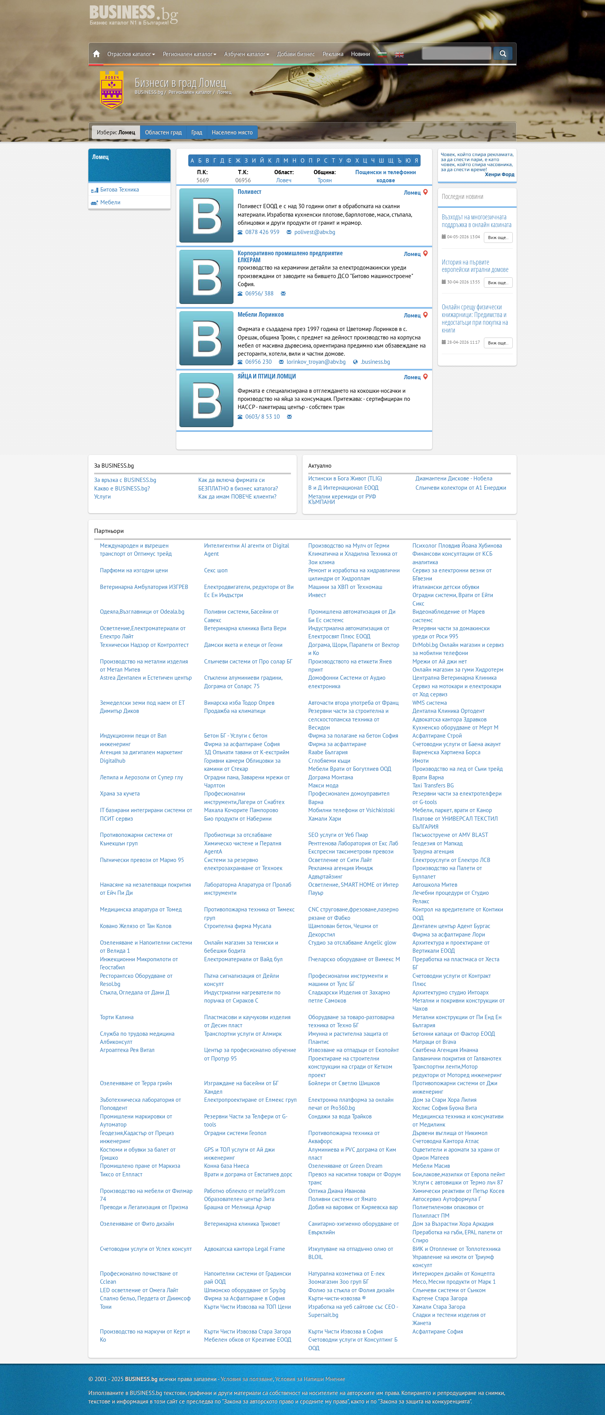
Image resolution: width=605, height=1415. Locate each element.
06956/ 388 (256, 293)
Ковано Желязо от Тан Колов (135, 926)
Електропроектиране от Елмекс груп (250, 1099)
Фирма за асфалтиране (337, 744)
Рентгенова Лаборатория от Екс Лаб (353, 843)
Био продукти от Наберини (238, 818)
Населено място (232, 132)
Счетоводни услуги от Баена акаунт (456, 744)
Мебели (105, 202)
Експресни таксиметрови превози (351, 851)
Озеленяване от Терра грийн (136, 1083)
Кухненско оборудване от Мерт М (455, 727)
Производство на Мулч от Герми (348, 545)
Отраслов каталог (131, 54)
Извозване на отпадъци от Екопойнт (353, 1050)
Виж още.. (498, 237)
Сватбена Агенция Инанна (445, 1050)
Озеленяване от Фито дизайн (137, 1223)
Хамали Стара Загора (438, 1306)
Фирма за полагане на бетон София (353, 735)
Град (196, 132)
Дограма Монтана (330, 777)
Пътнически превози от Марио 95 (142, 860)
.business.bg (371, 361)
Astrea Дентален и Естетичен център (146, 677)
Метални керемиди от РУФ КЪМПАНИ (342, 499)
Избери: (116, 132)
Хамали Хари (324, 818)
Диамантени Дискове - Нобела (454, 478)
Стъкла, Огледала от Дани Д (134, 992)
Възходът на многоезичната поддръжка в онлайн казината (477, 220)
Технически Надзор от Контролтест (144, 644)
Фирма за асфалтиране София (242, 744)
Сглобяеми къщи (329, 760)
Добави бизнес (296, 54)
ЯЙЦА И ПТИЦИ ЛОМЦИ (267, 376)
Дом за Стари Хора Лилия (444, 1099)
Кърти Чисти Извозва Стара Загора (247, 1331)
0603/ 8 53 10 (259, 416)
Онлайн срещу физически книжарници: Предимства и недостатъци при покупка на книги (475, 318)
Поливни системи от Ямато (342, 1199)
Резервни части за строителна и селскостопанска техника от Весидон (348, 719)
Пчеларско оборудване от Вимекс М (354, 959)
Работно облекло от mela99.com (244, 1190)
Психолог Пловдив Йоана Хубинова (457, 545)
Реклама (333, 54)
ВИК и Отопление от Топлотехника (456, 1248)
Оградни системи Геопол (235, 1133)
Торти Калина (117, 1017)
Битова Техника (115, 189)
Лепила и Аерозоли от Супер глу (141, 777)
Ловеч (283, 180)
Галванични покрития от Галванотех (457, 1058)
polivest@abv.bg (311, 232)
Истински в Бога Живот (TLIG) (345, 478)
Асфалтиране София (437, 1331)
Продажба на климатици (234, 710)
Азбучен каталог (246, 54)
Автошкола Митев (434, 884)
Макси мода (323, 785)
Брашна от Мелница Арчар (237, 1207)
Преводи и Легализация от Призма (144, 1207)
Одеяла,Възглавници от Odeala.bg (142, 611)
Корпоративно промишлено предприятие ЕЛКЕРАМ (290, 256)
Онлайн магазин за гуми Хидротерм (458, 669)
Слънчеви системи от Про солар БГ (248, 661)
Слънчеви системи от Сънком (449, 1290)
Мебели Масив (431, 1165)
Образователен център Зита (239, 1199)
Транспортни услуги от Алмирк (243, 1033)
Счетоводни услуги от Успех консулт (146, 1248)
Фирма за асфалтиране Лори (448, 934)
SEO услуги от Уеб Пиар (338, 834)
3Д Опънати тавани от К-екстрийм (246, 752)
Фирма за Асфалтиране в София (244, 1298)
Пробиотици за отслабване (238, 834)
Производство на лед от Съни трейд (457, 768)
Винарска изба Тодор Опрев (239, 702)
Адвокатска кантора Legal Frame (244, 1248)
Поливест (249, 191)
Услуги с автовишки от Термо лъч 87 (457, 1182)
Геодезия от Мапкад (437, 843)
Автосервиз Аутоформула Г (446, 1199)
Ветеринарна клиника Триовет (242, 1223)
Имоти (420, 760)
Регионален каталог (189, 54)
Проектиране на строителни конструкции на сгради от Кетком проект (350, 1067)
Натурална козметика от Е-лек (346, 1273)
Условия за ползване (247, 1379)
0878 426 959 (258, 232)
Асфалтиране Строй (437, 735)
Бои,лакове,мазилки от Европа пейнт (458, 1174)
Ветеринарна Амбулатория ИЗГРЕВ (144, 586)
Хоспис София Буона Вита (444, 1107)
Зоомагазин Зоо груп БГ (338, 1281)
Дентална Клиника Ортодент (448, 710)
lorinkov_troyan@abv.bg (312, 361)
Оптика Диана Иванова (336, 1190)
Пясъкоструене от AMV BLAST (450, 834)
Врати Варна (428, 777)
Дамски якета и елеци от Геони (243, 644)
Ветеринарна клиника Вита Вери (245, 628)
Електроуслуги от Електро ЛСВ (451, 860)
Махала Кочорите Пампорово (241, 810)
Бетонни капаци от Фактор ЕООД (453, 1033)
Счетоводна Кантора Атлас (445, 1141)
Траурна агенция (433, 851)
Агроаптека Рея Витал (127, 1050)
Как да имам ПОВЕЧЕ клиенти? (237, 496)
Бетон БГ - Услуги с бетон (235, 735)
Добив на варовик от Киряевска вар (353, 1207)
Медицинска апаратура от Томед (141, 909)
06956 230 (255, 361)
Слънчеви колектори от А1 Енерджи (461, 487)
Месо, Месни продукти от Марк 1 (454, 1281)
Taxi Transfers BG (433, 785)
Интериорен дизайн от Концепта (453, 1273)
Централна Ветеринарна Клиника (454, 677)
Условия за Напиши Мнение (310, 1379)
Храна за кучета (120, 793)
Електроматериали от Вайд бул (243, 959)
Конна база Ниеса (226, 1165)
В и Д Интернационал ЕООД (343, 487)
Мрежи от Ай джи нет (439, 661)
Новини (360, 54)
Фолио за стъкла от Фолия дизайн (351, 1290)
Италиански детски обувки (445, 586)
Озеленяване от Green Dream (345, 1165)
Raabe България (328, 752)
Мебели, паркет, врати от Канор (452, 810)
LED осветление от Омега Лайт (139, 1290)
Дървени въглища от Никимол (450, 1133)
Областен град (163, 132)
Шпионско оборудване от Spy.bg (245, 1290)
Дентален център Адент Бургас (451, 926)
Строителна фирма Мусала (237, 926)
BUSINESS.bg (141, 1379)
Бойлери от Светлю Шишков (344, 1083)
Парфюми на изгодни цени (134, 570)
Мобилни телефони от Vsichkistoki (351, 810)
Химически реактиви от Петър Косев (458, 1190)
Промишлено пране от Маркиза (140, 1165)
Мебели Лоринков (261, 314)
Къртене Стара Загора (439, 1298)
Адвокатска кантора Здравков (449, 719)
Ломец (100, 157)
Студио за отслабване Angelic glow (352, 942)
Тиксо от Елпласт (121, 1174)
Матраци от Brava (434, 1041)
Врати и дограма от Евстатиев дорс (248, 1174)
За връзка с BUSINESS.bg (125, 480)
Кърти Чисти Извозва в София (345, 1331)
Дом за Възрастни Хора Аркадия (452, 1223)
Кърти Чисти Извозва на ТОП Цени (247, 1306)
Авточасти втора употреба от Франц (353, 702)
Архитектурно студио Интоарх (450, 992)
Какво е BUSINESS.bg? (122, 488)
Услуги (102, 496)
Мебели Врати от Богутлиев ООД (349, 768)
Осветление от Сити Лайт (340, 860)
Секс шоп (216, 570)
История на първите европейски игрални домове (475, 265)
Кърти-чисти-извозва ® (337, 1298)
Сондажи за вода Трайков (340, 1116)
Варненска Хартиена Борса (446, 752)
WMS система (429, 702)
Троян (325, 180)
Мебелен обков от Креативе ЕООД (247, 1339)
